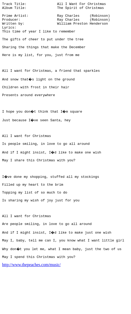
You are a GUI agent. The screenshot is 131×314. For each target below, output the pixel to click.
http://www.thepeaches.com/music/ (31, 309)
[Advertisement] (108, 80)
